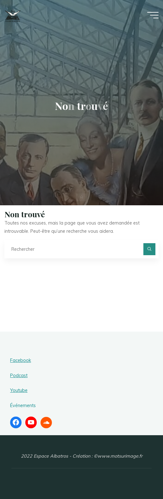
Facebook (20, 360)
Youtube (19, 390)
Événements (23, 405)
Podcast (19, 375)
